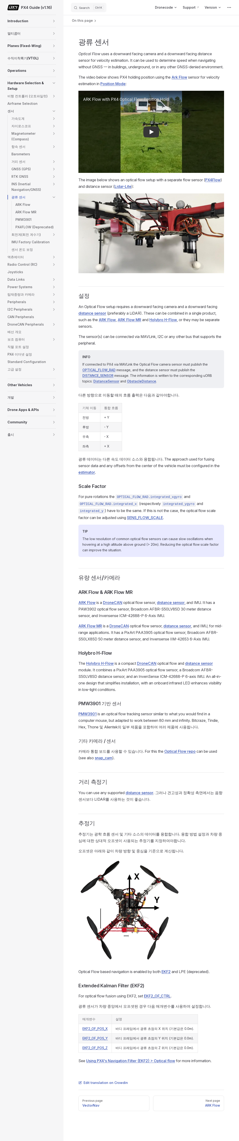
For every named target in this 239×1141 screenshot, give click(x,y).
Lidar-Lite (123, 186)
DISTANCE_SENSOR (97, 376)
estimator (86, 472)
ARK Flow (107, 319)
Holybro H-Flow (163, 319)
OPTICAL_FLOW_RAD (99, 370)
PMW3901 (87, 714)
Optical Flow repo (180, 751)
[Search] (88, 7)
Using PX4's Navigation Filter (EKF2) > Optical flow (130, 1060)
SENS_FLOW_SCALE (145, 517)
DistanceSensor (106, 381)
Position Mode (113, 83)
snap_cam (103, 758)
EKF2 (166, 971)
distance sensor (92, 313)
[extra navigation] (229, 7)
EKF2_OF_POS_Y (95, 1038)
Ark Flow (179, 77)
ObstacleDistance (141, 381)
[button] (54, 21)
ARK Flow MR (129, 319)
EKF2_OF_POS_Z (95, 1048)
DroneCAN (112, 602)
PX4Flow (213, 180)
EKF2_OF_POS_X (95, 1029)
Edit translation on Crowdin (103, 1083)
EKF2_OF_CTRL (157, 996)
